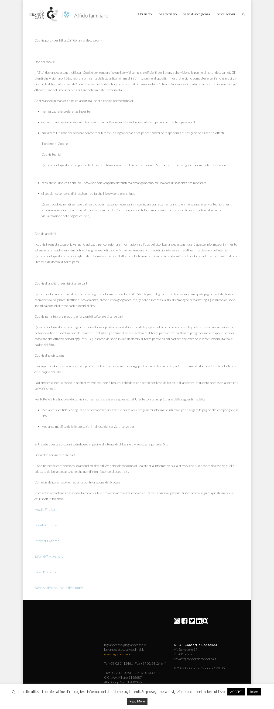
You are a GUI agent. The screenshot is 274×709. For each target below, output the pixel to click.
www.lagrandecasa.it (118, 654)
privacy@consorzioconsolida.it (195, 659)
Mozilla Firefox (44, 509)
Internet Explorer (46, 541)
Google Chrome (45, 525)
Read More (137, 701)
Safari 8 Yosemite (46, 572)
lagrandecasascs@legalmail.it (124, 649)
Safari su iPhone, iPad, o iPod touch (58, 588)
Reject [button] (254, 692)
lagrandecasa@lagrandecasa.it (125, 645)
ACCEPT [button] (236, 692)
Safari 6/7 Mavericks (48, 556)
